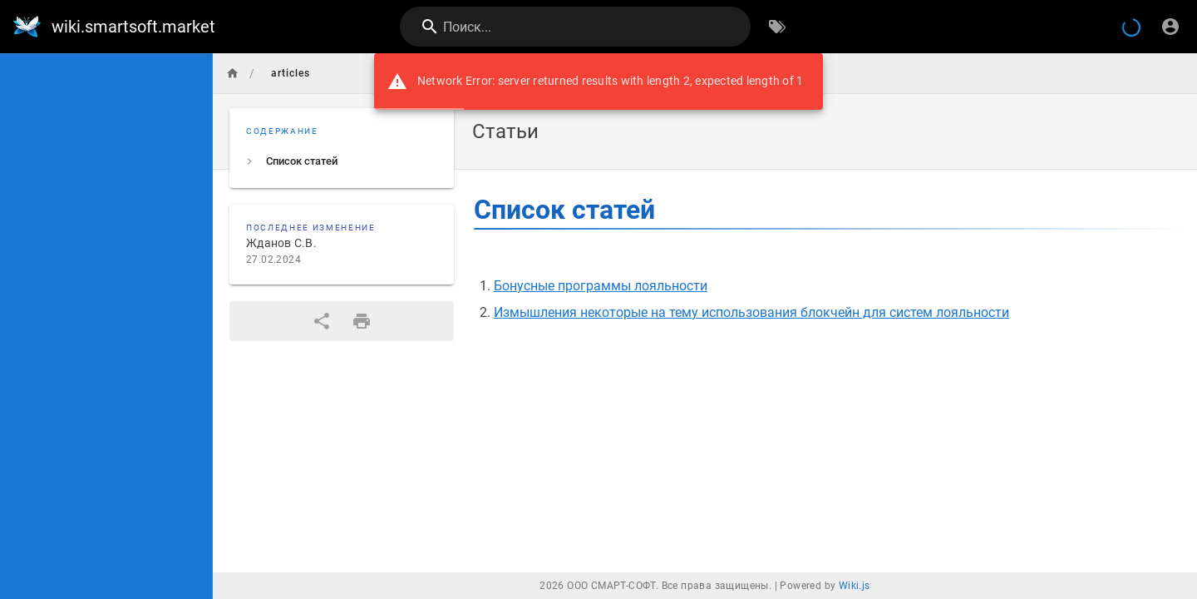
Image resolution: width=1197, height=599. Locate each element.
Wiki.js (854, 586)
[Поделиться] (322, 321)
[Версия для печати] (362, 321)
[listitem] (341, 161)
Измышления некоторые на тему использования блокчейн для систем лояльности (751, 312)
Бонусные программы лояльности (600, 286)
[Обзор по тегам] (777, 27)
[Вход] (1170, 27)
